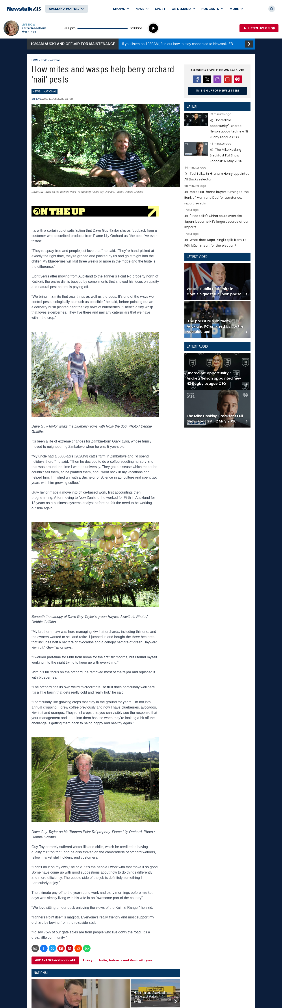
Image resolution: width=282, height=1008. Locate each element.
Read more (217, 126)
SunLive (36, 98)
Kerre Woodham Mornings (34, 29)
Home (35, 60)
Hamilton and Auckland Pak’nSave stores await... (149, 997)
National (55, 60)
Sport (160, 9)
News (44, 60)
